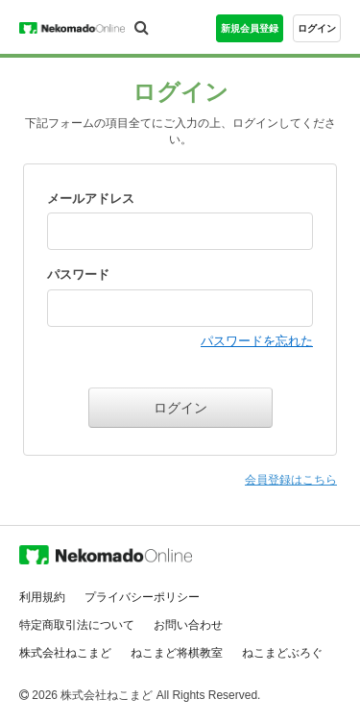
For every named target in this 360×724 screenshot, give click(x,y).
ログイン (317, 28)
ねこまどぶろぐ (282, 653)
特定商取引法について (76, 625)
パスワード (78, 274)
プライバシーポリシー (142, 597)
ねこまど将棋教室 (177, 653)
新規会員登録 (249, 28)
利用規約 (42, 597)
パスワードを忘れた (257, 341)
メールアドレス (90, 198)
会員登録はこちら (291, 480)
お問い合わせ (188, 625)
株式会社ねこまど (65, 653)
